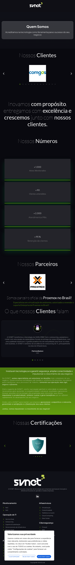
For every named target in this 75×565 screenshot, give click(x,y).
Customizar (14, 556)
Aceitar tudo (44, 556)
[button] (3, 73)
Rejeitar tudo (29, 556)
